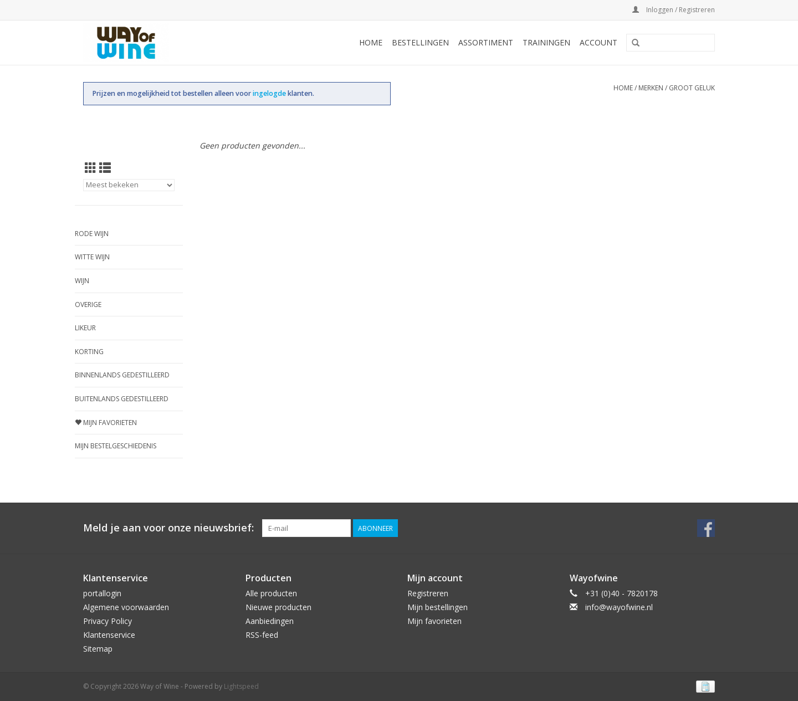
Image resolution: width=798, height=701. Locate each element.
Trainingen (546, 42)
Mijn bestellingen (437, 607)
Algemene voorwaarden (126, 607)
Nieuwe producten (278, 607)
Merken (650, 88)
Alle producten (271, 593)
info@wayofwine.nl (619, 607)
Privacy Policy (107, 621)
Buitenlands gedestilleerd (121, 398)
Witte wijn (92, 257)
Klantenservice (109, 635)
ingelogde (270, 93)
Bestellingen (420, 42)
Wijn (82, 280)
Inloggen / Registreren (673, 9)
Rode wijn (92, 233)
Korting (89, 351)
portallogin (102, 593)
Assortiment (485, 42)
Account (598, 42)
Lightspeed (241, 686)
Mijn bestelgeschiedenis (115, 446)
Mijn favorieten (106, 422)
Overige (88, 304)
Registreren (427, 593)
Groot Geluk (692, 88)
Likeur (85, 327)
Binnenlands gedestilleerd (122, 375)
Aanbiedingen (269, 621)
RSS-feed (261, 635)
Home (370, 42)
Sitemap (97, 648)
